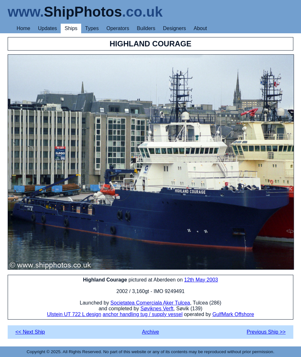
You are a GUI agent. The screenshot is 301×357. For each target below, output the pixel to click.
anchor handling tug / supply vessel (142, 314)
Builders (146, 28)
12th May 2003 (201, 279)
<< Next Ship (30, 332)
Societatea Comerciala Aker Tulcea (150, 302)
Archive (150, 332)
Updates (47, 28)
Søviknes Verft (156, 308)
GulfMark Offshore (233, 314)
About (200, 28)
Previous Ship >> (266, 332)
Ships (71, 28)
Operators (117, 28)
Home (23, 28)
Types (92, 28)
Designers (174, 28)
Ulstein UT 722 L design (74, 314)
